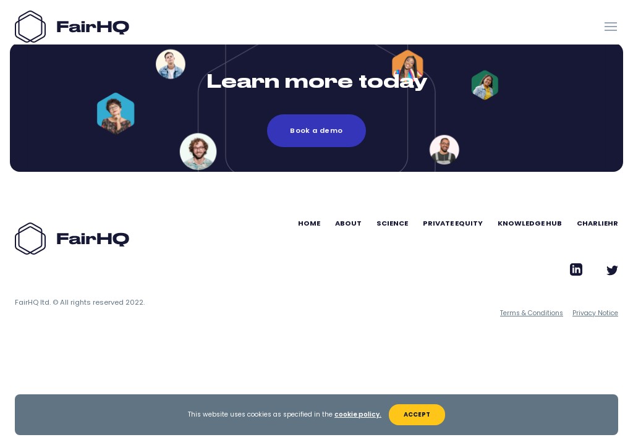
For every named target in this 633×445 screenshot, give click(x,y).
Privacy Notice (595, 313)
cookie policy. (357, 414)
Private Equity (453, 223)
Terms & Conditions (531, 313)
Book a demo (316, 130)
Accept (417, 414)
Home (309, 223)
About (348, 223)
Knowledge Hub (530, 223)
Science (392, 223)
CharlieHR (597, 223)
